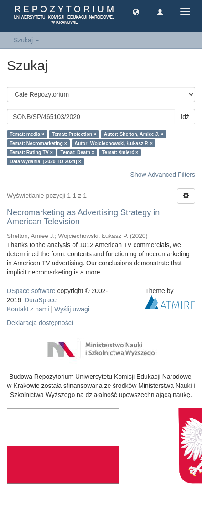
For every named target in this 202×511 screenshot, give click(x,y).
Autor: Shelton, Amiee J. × (134, 134)
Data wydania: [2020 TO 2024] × (45, 161)
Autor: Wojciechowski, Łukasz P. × (113, 143)
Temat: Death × (77, 152)
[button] (136, 11)
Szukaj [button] (26, 40)
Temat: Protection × (74, 134)
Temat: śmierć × (120, 152)
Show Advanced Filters (162, 174)
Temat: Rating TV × (31, 152)
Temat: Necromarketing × (38, 143)
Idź (185, 116)
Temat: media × (27, 134)
